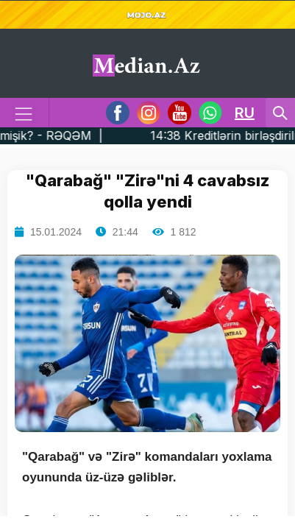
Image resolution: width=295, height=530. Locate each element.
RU (245, 112)
